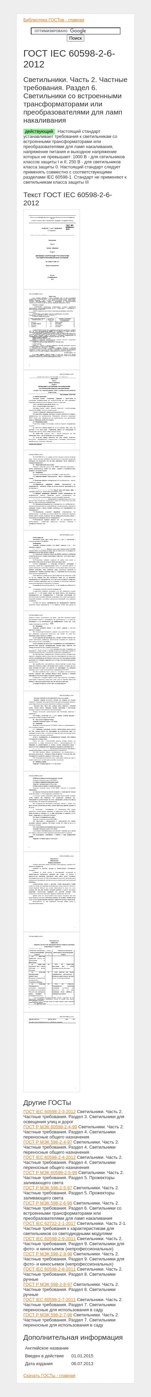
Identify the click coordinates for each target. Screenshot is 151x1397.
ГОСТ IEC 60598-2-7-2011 (49, 1299)
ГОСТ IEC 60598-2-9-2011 (49, 1238)
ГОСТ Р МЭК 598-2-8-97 (47, 1284)
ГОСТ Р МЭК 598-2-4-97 (47, 1142)
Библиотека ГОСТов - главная (53, 19)
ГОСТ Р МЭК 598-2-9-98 (47, 1253)
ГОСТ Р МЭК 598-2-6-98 (47, 1203)
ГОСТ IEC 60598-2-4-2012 (49, 1157)
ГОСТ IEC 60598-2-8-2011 (49, 1269)
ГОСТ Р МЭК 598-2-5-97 (47, 1187)
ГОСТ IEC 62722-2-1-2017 (49, 1223)
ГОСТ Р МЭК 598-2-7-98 (47, 1314)
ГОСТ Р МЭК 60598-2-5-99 (50, 1172)
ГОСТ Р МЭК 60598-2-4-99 (50, 1126)
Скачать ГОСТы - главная (49, 1375)
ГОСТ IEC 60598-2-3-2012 (49, 1111)
